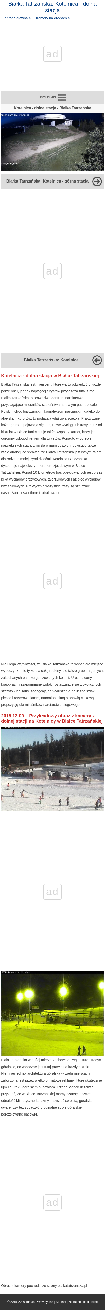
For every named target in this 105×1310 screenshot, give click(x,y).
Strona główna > (18, 18)
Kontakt (61, 1302)
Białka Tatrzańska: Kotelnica (51, 360)
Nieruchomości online (83, 1302)
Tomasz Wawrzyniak (39, 1302)
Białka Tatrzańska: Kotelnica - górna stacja (47, 181)
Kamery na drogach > (53, 18)
